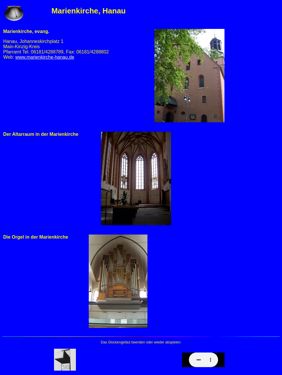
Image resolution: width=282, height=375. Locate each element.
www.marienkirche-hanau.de (44, 57)
